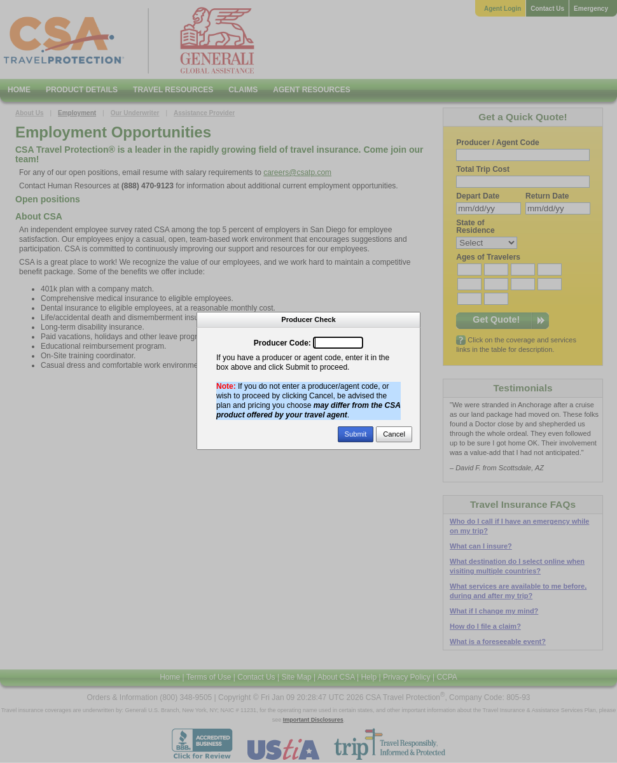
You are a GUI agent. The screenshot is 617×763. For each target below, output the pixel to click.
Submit (356, 434)
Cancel (394, 434)
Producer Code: (282, 343)
